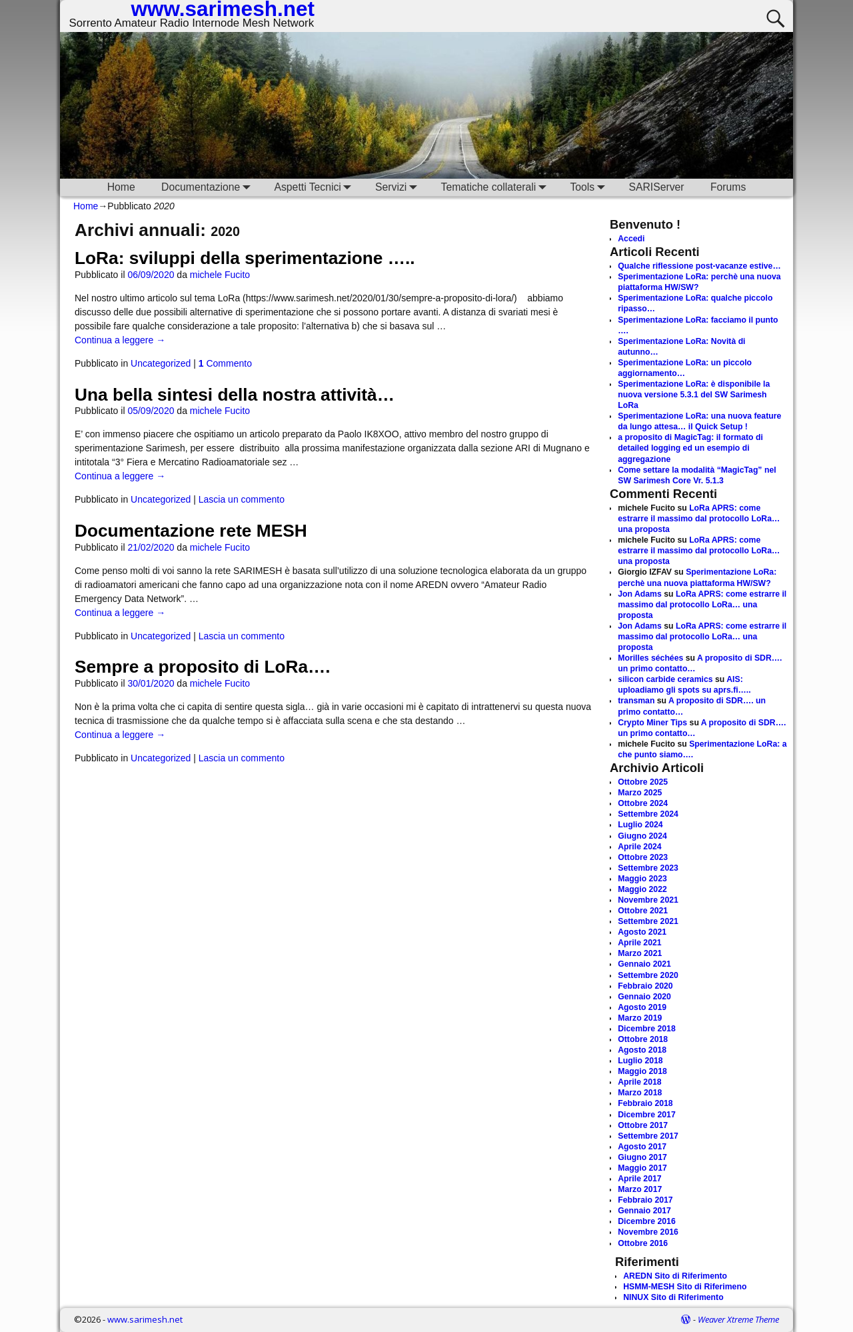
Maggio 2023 (642, 878)
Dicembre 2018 (647, 1028)
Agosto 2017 (642, 1146)
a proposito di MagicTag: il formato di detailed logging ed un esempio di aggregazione (690, 448)
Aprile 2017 (639, 1178)
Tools (590, 187)
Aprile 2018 (639, 1082)
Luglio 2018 (640, 1060)
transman (636, 700)
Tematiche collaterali (496, 187)
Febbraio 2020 (645, 986)
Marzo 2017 (640, 1189)
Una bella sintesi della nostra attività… (235, 395)
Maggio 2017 (642, 1168)
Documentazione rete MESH (191, 531)
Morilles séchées (650, 658)
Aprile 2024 (639, 846)
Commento (225, 363)
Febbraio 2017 (645, 1200)
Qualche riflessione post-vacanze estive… (699, 266)
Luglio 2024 (640, 824)
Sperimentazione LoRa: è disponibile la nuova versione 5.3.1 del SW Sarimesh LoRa (694, 394)
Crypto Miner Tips (652, 722)
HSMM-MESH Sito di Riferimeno (684, 1286)
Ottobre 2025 (643, 782)
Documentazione (208, 187)
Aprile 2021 (639, 942)
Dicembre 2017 (647, 1114)
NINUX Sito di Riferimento (673, 1297)
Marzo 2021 (640, 953)
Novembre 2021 (648, 900)
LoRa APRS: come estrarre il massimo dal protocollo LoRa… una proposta (699, 518)
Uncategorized (161, 363)
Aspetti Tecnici (315, 187)
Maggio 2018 (642, 1071)
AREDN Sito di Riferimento (675, 1276)
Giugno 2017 (642, 1157)
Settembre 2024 (648, 814)
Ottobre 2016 (643, 1243)
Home (121, 187)
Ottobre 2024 (643, 803)
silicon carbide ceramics (665, 679)
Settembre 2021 (648, 921)
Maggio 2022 (642, 889)
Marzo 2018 (640, 1092)
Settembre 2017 (648, 1136)
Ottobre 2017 (643, 1125)
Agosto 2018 (642, 1050)
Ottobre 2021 (643, 910)
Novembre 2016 (648, 1232)
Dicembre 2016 (647, 1221)
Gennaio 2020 (644, 996)
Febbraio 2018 (645, 1103)
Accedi (631, 238)
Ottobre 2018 (643, 1039)
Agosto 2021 (642, 932)
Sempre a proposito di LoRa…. (203, 667)
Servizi (399, 187)
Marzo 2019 (640, 1018)
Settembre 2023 (648, 868)
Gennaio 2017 (644, 1210)
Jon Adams (640, 594)
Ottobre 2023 (643, 857)
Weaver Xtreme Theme (738, 1319)
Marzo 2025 (640, 792)
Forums (728, 187)
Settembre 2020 (648, 975)
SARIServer (656, 187)
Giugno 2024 (642, 836)
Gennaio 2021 (644, 964)
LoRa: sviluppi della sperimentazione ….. (245, 258)
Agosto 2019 (642, 1007)
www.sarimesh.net (145, 1319)
